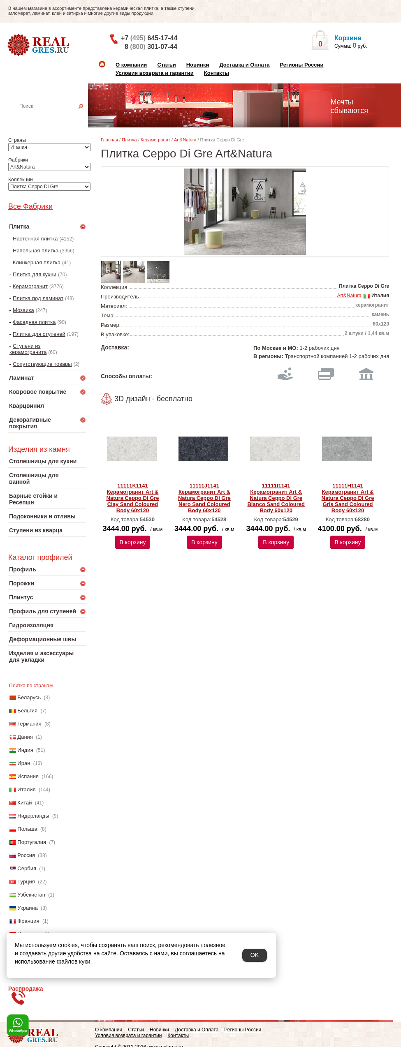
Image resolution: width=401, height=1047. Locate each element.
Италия (26, 789)
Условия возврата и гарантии (155, 73)
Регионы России (301, 65)
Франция (28, 921)
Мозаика (23, 310)
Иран (23, 763)
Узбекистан (31, 895)
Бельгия (27, 710)
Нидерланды (33, 816)
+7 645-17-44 (149, 38)
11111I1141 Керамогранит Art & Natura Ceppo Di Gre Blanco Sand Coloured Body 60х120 (275, 498)
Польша (27, 829)
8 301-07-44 (151, 46)
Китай (24, 803)
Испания (28, 776)
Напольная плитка (35, 250)
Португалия (31, 842)
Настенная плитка (56, 117)
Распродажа (25, 988)
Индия (25, 750)
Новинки (197, 65)
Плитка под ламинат (38, 298)
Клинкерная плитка (36, 262)
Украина (27, 908)
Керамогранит (30, 286)
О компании (131, 65)
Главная (109, 139)
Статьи (166, 65)
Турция (26, 881)
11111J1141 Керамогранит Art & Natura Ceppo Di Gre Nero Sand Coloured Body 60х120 (204, 498)
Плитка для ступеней (39, 334)
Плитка (129, 139)
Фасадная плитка (34, 322)
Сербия (26, 868)
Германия (29, 724)
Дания (25, 737)
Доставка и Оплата (244, 65)
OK (254, 955)
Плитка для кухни (34, 274)
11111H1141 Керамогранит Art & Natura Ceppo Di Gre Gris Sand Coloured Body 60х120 (348, 498)
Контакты (216, 73)
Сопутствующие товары (42, 364)
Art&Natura (185, 139)
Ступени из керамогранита (27, 349)
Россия (26, 855)
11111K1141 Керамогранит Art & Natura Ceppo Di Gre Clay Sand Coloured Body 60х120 (133, 498)
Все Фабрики (30, 206)
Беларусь (29, 697)
